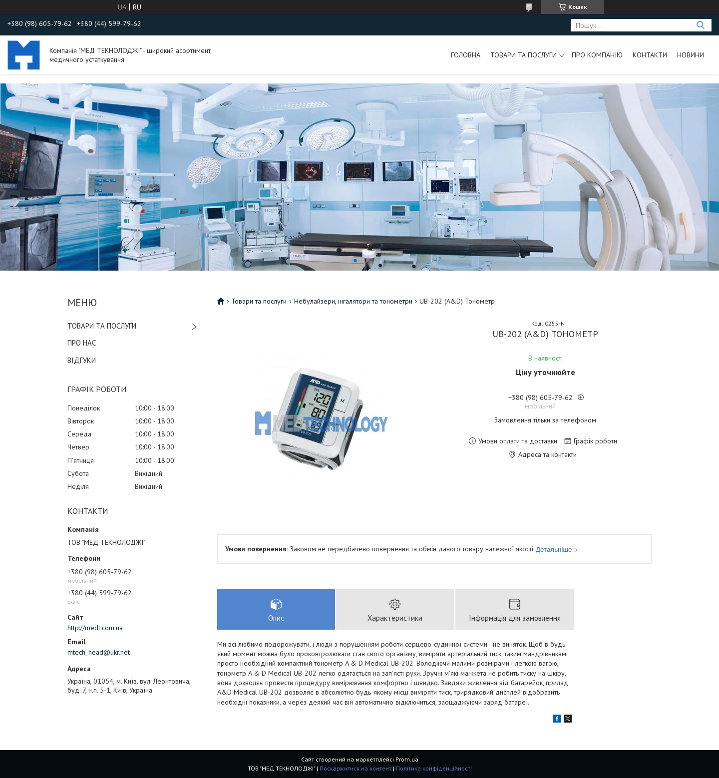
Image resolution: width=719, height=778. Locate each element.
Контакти (650, 54)
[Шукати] (700, 25)
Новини (690, 54)
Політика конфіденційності (434, 768)
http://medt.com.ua (95, 627)
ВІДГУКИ (81, 360)
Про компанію (597, 54)
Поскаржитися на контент (355, 768)
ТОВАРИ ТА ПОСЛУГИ (101, 326)
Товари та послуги (523, 54)
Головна (465, 54)
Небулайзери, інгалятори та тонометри (353, 301)
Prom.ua (406, 759)
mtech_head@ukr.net (98, 652)
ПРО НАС (81, 343)
